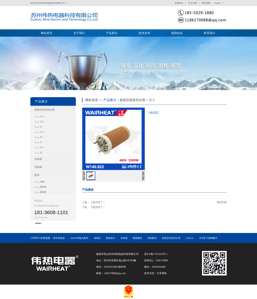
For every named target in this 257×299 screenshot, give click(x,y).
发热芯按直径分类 (45, 109)
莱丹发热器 (59, 238)
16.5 (42, 121)
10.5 (42, 116)
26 (41, 126)
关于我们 (79, 33)
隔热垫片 (110, 238)
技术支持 (144, 33)
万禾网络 (162, 273)
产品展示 (111, 33)
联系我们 (209, 33)
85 (41, 152)
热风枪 (38, 167)
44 (41, 137)
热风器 (38, 159)
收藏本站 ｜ (181, 3)
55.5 (42, 147)
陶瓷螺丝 (137, 238)
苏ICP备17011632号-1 (156, 254)
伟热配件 (152, 238)
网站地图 (206, 3)
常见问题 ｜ (194, 3)
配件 (37, 175)
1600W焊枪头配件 (79, 238)
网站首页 (46, 33)
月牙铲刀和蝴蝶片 (208, 238)
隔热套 (43, 187)
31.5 (42, 132)
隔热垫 (43, 192)
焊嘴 (42, 181)
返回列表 (222, 202)
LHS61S (190, 238)
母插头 (97, 238)
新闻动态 (177, 33)
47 (41, 142)
